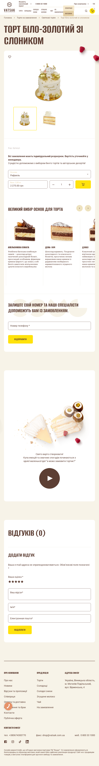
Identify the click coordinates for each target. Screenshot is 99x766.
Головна (8, 18)
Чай (51, 11)
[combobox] (49, 174)
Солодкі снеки (36, 10)
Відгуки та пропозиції (15, 691)
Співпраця (9, 696)
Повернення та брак (15, 707)
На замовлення (59, 10)
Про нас (8, 680)
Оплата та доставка (15, 702)
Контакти (9, 712)
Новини (8, 685)
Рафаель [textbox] (15, 175)
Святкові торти (49, 18)
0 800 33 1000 (41, 4)
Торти (21, 11)
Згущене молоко (44, 10)
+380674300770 (17, 735)
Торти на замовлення (27, 18)
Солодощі (27, 11)
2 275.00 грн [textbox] (16, 185)
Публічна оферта (13, 718)
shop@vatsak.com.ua (53, 735)
